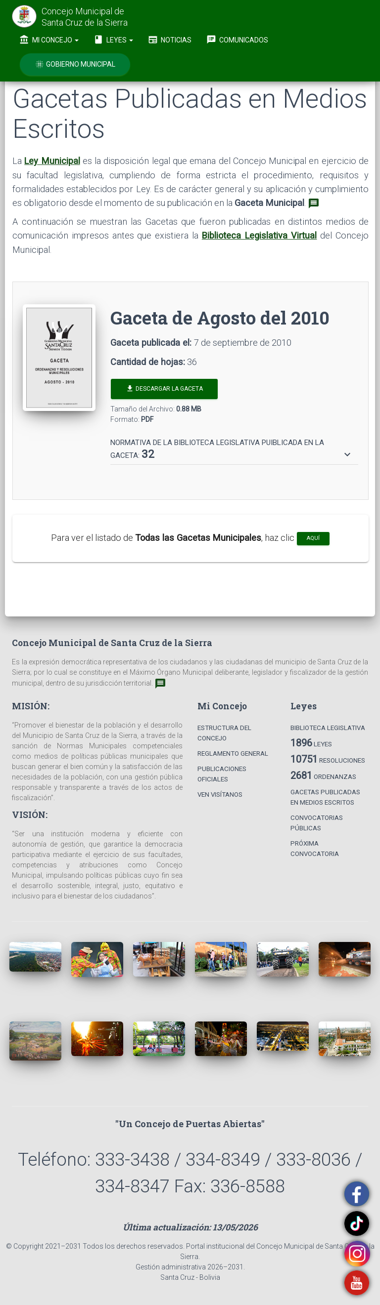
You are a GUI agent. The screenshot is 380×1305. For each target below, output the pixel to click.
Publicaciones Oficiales (221, 774)
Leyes (113, 39)
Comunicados (237, 39)
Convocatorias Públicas (316, 823)
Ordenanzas (323, 775)
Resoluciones (327, 759)
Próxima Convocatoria (314, 848)
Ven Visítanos (219, 794)
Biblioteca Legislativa (327, 728)
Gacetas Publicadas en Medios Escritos (325, 797)
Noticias (169, 39)
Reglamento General (232, 753)
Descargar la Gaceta (164, 388)
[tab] (234, 445)
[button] (231, 449)
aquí (313, 538)
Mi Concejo (49, 39)
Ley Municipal (52, 161)
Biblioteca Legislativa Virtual (259, 235)
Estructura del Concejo (224, 733)
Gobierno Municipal (75, 64)
